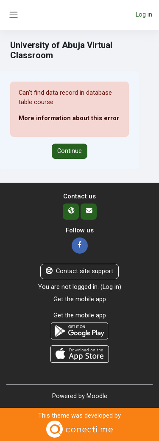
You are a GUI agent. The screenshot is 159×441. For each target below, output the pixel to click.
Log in (144, 14)
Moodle (96, 396)
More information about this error (69, 118)
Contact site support (79, 271)
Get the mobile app (79, 299)
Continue (69, 151)
